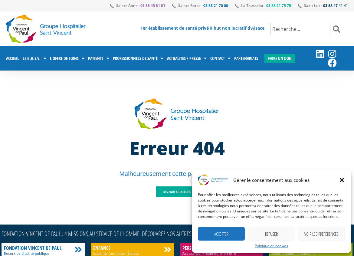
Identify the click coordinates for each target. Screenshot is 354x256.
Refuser (271, 234)
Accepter (221, 234)
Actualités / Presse (187, 58)
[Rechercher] (337, 29)
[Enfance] (167, 249)
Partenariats (246, 58)
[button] (342, 180)
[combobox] (300, 29)
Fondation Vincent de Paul (32, 248)
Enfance (101, 248)
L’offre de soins (67, 58)
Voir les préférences (321, 234)
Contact (220, 58)
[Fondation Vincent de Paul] (78, 249)
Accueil (12, 58)
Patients (98, 58)
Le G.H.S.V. (34, 58)
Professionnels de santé (138, 58)
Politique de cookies (271, 246)
